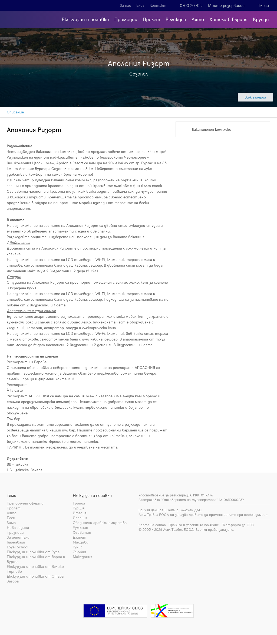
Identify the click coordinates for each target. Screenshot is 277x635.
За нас (125, 5)
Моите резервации (226, 5)
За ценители (18, 537)
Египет (79, 537)
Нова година (18, 527)
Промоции (125, 19)
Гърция (79, 503)
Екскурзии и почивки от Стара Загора (35, 579)
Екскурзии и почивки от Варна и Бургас (36, 559)
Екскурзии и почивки (85, 19)
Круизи (261, 19)
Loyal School (17, 546)
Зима (11, 522)
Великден (176, 19)
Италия (80, 512)
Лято (198, 19)
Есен (11, 517)
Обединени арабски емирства (100, 522)
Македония (82, 556)
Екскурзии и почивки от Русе (33, 551)
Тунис (78, 546)
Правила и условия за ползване (194, 524)
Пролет (151, 19)
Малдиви (80, 542)
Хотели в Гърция (228, 19)
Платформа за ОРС (238, 524)
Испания (80, 517)
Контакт (158, 5)
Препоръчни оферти (25, 503)
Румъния (80, 527)
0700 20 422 (191, 5)
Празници (15, 532)
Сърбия (79, 551)
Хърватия (82, 532)
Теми (11, 495)
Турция (79, 507)
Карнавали (16, 542)
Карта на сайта (152, 524)
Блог (140, 5)
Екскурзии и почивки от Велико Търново (35, 569)
